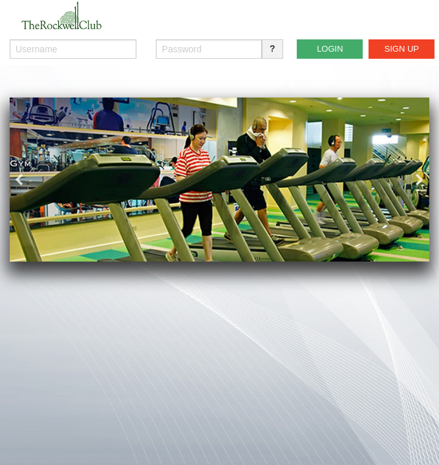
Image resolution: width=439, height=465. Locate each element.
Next (419, 179)
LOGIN (330, 49)
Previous (19, 179)
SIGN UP (402, 49)
